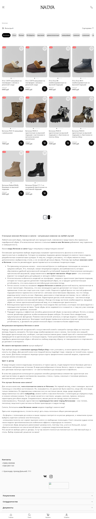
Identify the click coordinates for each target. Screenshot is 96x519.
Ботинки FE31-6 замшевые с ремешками (12, 132)
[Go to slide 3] (13, 78)
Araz (14, 35)
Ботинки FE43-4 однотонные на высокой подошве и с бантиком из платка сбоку (59, 134)
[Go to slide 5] (85, 78)
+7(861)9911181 (8, 466)
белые (21, 35)
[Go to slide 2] (12, 78)
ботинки (6, 35)
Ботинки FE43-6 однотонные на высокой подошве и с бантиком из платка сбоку (82, 134)
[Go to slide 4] (14, 78)
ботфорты (30, 35)
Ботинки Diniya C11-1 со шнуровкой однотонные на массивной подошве (36, 187)
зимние (76, 35)
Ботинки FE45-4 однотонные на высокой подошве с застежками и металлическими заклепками (35, 135)
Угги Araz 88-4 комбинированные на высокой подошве (81, 83)
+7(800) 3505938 (8, 463)
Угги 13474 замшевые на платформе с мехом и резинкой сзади (12, 83)
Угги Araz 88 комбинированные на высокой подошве (57, 83)
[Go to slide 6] (39, 128)
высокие (41, 35)
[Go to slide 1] (34, 78)
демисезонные (53, 35)
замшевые (66, 35)
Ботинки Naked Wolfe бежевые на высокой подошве (10, 187)
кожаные (85, 35)
